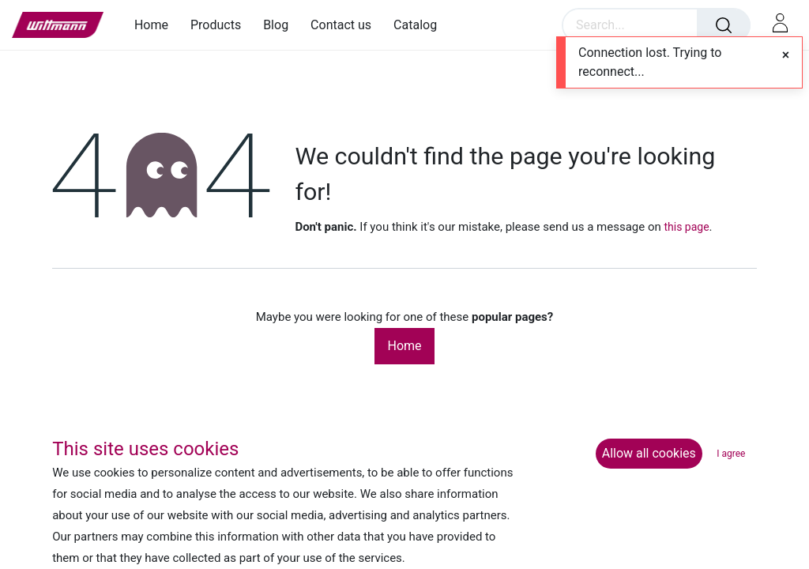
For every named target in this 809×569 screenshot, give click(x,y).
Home (404, 345)
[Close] (785, 55)
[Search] (724, 25)
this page (686, 226)
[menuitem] (156, 25)
